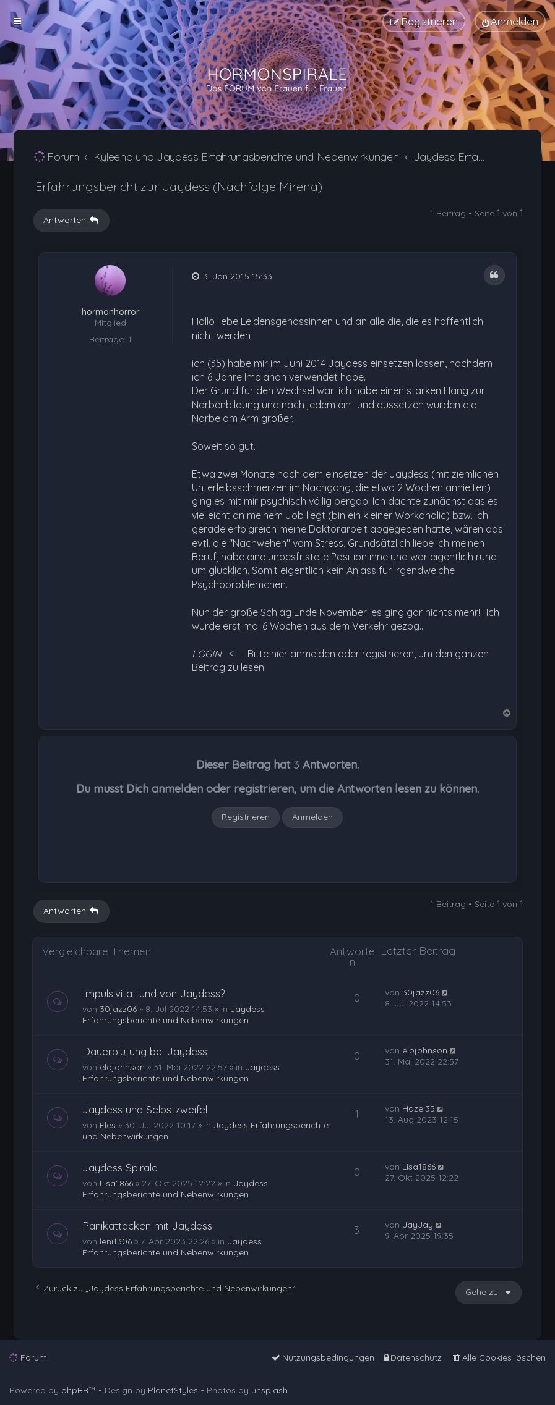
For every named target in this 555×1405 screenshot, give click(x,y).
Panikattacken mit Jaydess (147, 1225)
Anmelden (312, 816)
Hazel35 (418, 1108)
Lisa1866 (116, 1183)
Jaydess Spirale (120, 1167)
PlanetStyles (173, 1390)
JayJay (417, 1224)
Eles (108, 1125)
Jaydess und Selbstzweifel (144, 1109)
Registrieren (246, 816)
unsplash (269, 1390)
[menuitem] (510, 21)
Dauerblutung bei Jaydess (144, 1051)
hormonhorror (110, 312)
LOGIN (207, 654)
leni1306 (116, 1241)
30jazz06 (118, 1009)
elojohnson (122, 1067)
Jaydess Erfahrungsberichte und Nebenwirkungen (173, 1014)
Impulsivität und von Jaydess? (153, 993)
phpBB (74, 1390)
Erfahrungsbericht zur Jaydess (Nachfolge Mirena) (178, 186)
